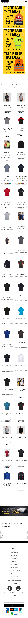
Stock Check (14, 561)
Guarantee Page (14, 577)
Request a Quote (14, 560)
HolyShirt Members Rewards (14, 570)
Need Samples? (14, 555)
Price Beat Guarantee (14, 567)
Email (1, 535)
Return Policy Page (14, 576)
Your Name (2, 530)
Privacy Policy (14, 579)
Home (14, 551)
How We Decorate (14, 563)
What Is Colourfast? (14, 566)
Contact (14, 558)
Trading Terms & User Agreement (14, 580)
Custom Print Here (14, 552)
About (14, 557)
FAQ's (14, 569)
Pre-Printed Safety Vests (14, 554)
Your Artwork (14, 564)
